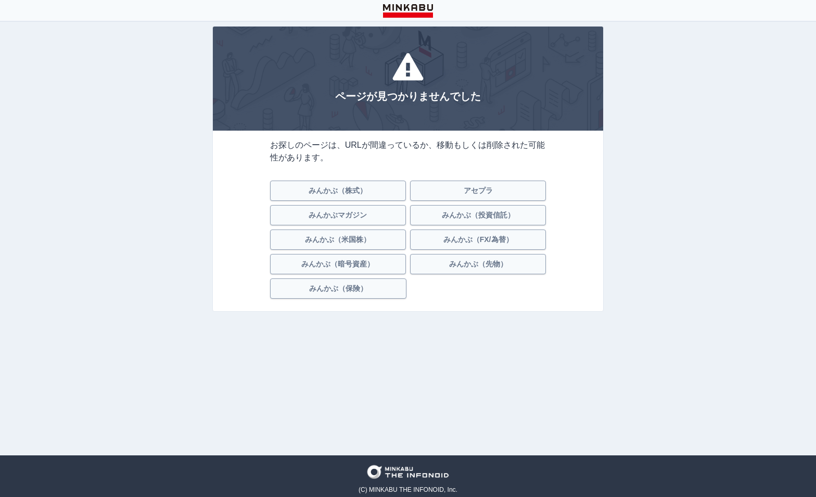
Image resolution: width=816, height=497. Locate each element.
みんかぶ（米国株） (338, 239)
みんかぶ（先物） (478, 264)
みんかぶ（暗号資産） (337, 264)
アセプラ (478, 190)
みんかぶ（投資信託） (478, 215)
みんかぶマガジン (338, 215)
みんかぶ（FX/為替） (478, 239)
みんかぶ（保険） (338, 288)
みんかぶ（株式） (338, 190)
